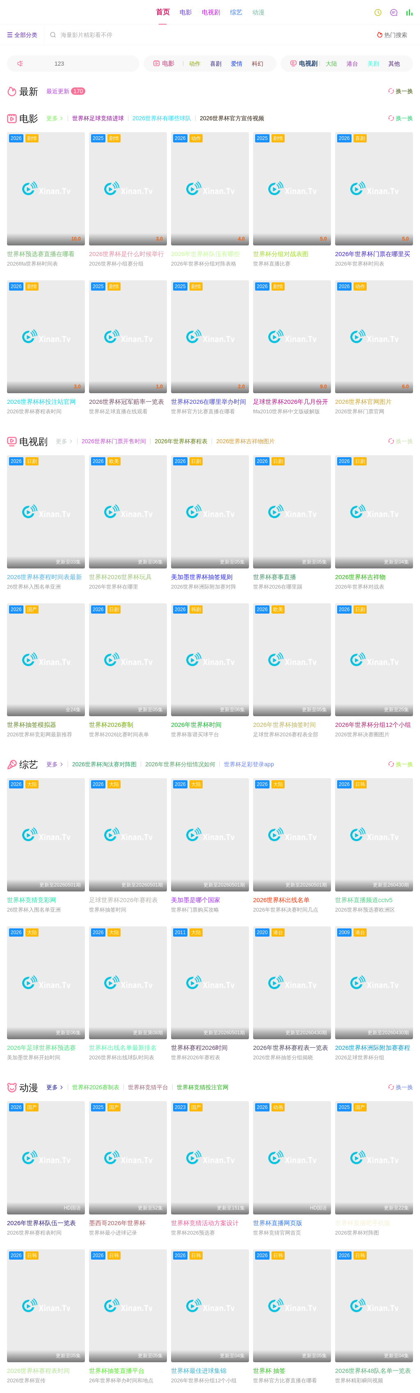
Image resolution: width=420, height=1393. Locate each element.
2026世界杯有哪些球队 (161, 118)
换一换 (400, 91)
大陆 (331, 63)
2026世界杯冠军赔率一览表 (126, 401)
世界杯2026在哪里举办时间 (208, 401)
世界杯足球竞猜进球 (98, 118)
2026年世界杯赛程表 (181, 441)
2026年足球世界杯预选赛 (41, 1047)
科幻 (257, 63)
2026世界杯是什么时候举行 (126, 253)
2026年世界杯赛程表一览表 (290, 1047)
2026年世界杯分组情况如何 (180, 764)
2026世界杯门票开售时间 (114, 441)
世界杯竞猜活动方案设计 (205, 1222)
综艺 (236, 12)
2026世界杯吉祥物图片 (245, 441)
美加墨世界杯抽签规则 (202, 576)
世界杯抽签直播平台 (116, 1370)
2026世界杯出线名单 (281, 899)
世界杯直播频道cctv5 (364, 899)
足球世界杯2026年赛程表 (123, 899)
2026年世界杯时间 (196, 724)
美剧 (373, 63)
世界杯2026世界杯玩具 (120, 576)
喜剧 (215, 63)
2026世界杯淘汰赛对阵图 (104, 764)
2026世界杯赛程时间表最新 (44, 576)
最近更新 (65, 91)
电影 (186, 12)
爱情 (236, 63)
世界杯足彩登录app (249, 764)
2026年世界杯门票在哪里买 (372, 253)
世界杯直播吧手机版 (362, 1222)
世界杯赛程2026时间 (199, 1047)
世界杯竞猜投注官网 (202, 1087)
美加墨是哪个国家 (195, 899)
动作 (195, 63)
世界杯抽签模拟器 (31, 724)
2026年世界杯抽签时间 (284, 724)
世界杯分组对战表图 (280, 253)
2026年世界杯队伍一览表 (41, 1222)
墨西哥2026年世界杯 (117, 1222)
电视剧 (211, 12)
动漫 (258, 12)
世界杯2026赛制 (111, 724)
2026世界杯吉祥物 (360, 576)
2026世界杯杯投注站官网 (41, 401)
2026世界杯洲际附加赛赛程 (372, 1047)
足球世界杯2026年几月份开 (290, 401)
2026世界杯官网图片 (363, 401)
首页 (163, 12)
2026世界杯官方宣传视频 (232, 118)
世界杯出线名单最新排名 (123, 1047)
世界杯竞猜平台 (148, 1087)
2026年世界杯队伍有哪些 (205, 253)
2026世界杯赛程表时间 (38, 1370)
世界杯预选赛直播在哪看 (41, 253)
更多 (55, 118)
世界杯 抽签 (269, 1370)
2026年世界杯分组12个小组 (373, 724)
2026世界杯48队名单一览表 (373, 1370)
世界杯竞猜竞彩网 (31, 899)
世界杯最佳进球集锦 (198, 1370)
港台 (352, 63)
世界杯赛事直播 (274, 576)
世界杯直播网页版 (277, 1222)
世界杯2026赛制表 (95, 1087)
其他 (394, 63)
